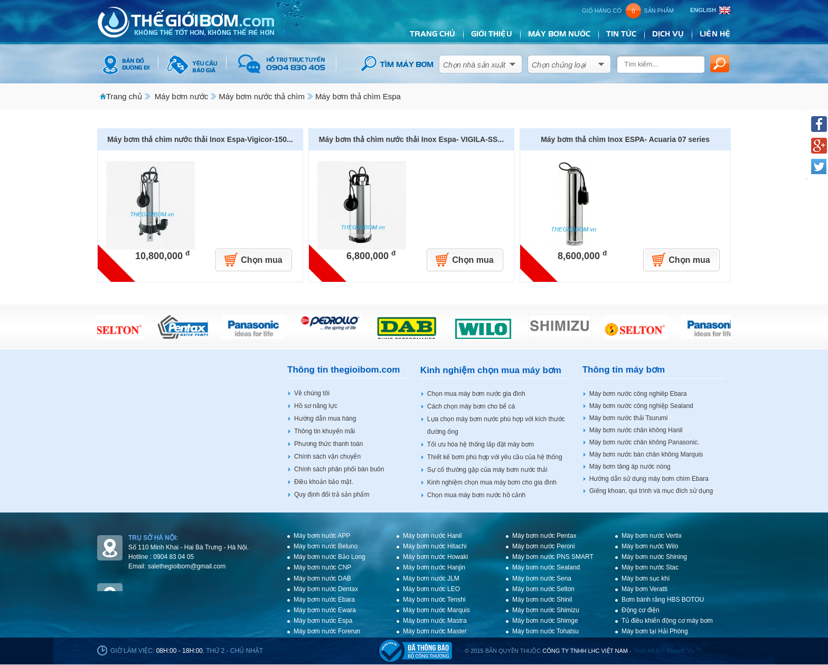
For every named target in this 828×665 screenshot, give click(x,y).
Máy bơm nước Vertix (652, 535)
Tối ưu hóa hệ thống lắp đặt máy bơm (480, 444)
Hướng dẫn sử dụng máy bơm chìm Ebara (649, 478)
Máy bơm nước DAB (322, 578)
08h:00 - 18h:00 (179, 650)
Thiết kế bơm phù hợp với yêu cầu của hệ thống (494, 457)
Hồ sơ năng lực (315, 406)
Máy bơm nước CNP (322, 567)
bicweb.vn (684, 651)
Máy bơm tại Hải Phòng (655, 631)
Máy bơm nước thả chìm (262, 96)
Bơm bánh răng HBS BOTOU (663, 599)
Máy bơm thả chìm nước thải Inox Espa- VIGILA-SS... (411, 139)
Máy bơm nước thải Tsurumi (628, 418)
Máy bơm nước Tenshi (434, 599)
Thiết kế (644, 651)
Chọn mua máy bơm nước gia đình (476, 393)
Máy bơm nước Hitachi (435, 546)
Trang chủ (124, 96)
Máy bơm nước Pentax (544, 535)
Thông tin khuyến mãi (324, 431)
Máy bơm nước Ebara (324, 599)
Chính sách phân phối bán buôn (339, 469)
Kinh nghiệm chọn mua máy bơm (490, 370)
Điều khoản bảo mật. (323, 482)
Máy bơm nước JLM (431, 578)
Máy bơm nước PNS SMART (553, 556)
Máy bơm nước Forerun (327, 631)
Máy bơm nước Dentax (326, 589)
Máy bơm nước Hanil (432, 535)
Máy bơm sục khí (646, 578)
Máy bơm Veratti (644, 589)
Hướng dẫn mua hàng (325, 418)
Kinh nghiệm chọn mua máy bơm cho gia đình (492, 482)
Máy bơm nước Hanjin (434, 567)
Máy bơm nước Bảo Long (329, 556)
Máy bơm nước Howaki (435, 556)
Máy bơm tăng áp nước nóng (630, 466)
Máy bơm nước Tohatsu (545, 631)
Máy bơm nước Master (435, 631)
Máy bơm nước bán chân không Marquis (646, 454)
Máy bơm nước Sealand (546, 567)
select (512, 62)
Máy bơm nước (181, 96)
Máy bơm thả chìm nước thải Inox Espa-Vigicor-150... (200, 139)
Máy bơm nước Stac (650, 567)
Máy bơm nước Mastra (435, 620)
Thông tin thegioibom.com (343, 370)
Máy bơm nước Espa (323, 620)
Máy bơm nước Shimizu (545, 610)
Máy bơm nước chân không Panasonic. (644, 442)
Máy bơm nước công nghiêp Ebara (638, 393)
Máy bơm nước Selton (543, 589)
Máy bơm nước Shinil (542, 599)
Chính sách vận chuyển (327, 456)
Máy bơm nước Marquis (436, 610)
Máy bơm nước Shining (654, 556)
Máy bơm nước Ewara (325, 610)
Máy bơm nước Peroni (543, 546)
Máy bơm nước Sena (541, 578)
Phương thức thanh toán (328, 444)
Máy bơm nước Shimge (545, 620)
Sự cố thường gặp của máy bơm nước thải (487, 469)
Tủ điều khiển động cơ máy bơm (667, 620)
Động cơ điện (641, 610)
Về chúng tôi (312, 393)
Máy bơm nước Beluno (325, 546)
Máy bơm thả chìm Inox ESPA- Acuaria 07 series (625, 139)
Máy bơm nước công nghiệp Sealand (641, 406)
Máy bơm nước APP (322, 535)
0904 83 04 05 (173, 556)
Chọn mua (261, 259)
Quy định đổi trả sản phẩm (331, 494)
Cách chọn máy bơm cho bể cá (471, 406)
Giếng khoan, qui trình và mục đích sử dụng (651, 491)
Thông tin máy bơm (623, 370)
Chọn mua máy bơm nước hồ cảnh (476, 495)
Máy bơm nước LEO (431, 589)
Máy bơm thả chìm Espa (358, 96)
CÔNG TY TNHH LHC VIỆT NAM (585, 651)
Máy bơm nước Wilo (650, 546)
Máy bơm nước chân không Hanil (636, 430)
